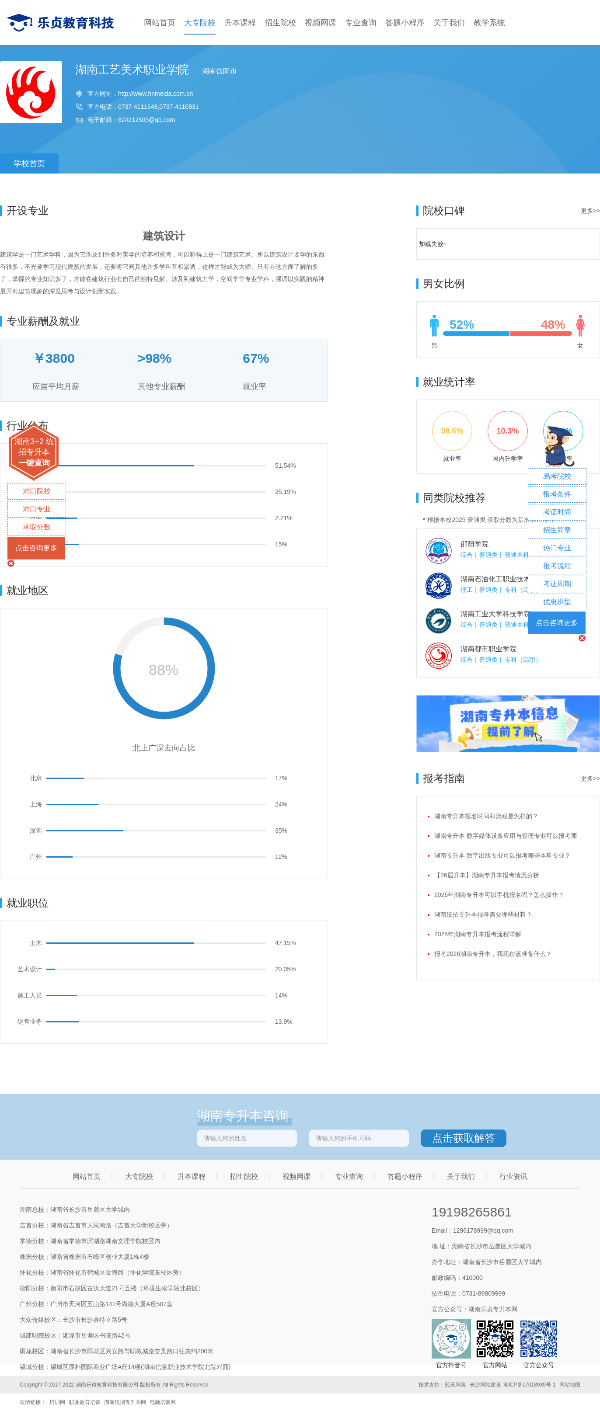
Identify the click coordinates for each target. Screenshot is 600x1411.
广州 (36, 856)
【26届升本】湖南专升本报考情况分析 (486, 875)
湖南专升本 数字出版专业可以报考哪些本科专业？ (502, 855)
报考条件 (557, 494)
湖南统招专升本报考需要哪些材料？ (483, 914)
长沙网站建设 (485, 1385)
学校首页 (29, 163)
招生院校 (280, 22)
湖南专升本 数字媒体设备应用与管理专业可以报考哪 (505, 835)
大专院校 (200, 22)
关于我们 (449, 22)
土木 (36, 942)
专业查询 (361, 22)
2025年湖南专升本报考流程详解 (477, 934)
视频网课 (320, 22)
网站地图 (569, 1385)
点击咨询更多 (36, 548)
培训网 (57, 1402)
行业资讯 (513, 1176)
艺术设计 (29, 969)
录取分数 (37, 527)
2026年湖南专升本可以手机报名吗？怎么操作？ (499, 894)
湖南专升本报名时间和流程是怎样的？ (486, 816)
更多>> (590, 210)
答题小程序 (405, 22)
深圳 (36, 830)
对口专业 (37, 509)
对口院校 (37, 491)
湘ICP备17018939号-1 (529, 1385)
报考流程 (557, 566)
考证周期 (557, 583)
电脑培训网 (163, 1402)
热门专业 (557, 548)
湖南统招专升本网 (125, 1402)
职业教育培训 (85, 1402)
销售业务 (29, 1021)
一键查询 (34, 463)
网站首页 (159, 22)
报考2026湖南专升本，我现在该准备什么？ (493, 953)
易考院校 (557, 476)
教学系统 (489, 22)
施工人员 (29, 995)
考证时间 (557, 512)
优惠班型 (557, 601)
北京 (36, 778)
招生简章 (557, 530)
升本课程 (240, 22)
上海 (36, 804)
